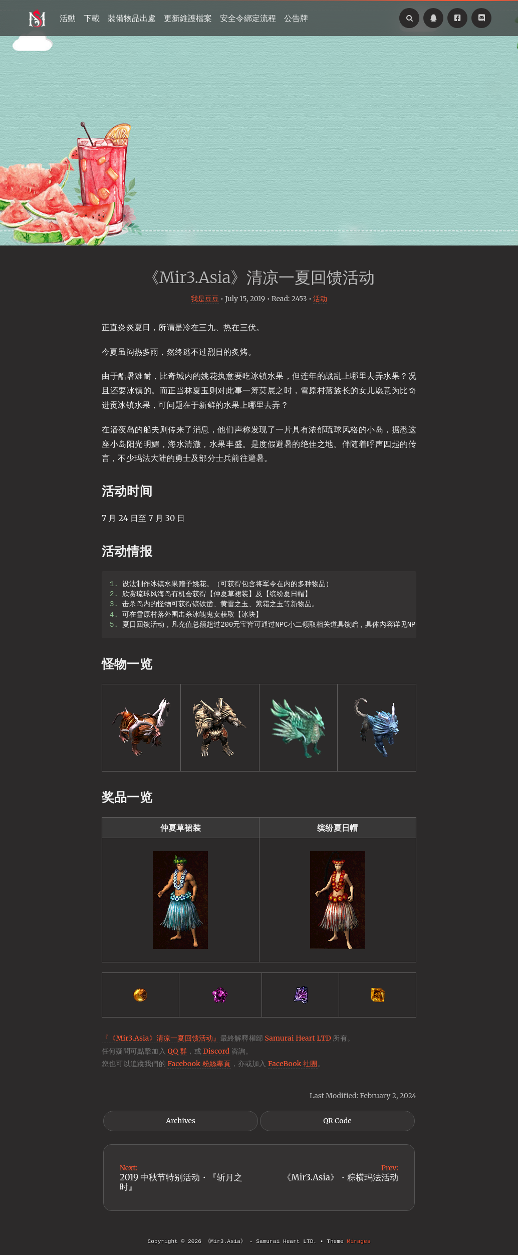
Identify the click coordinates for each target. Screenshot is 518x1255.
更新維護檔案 (188, 18)
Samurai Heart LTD (298, 1038)
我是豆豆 (205, 298)
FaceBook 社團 (293, 1063)
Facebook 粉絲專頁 (198, 1063)
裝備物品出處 (132, 18)
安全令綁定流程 (248, 18)
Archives (180, 1120)
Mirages (358, 1241)
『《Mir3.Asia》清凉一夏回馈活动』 (161, 1038)
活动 (320, 298)
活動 (68, 18)
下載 (92, 18)
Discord (216, 1051)
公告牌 (296, 18)
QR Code (337, 1120)
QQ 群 (177, 1051)
